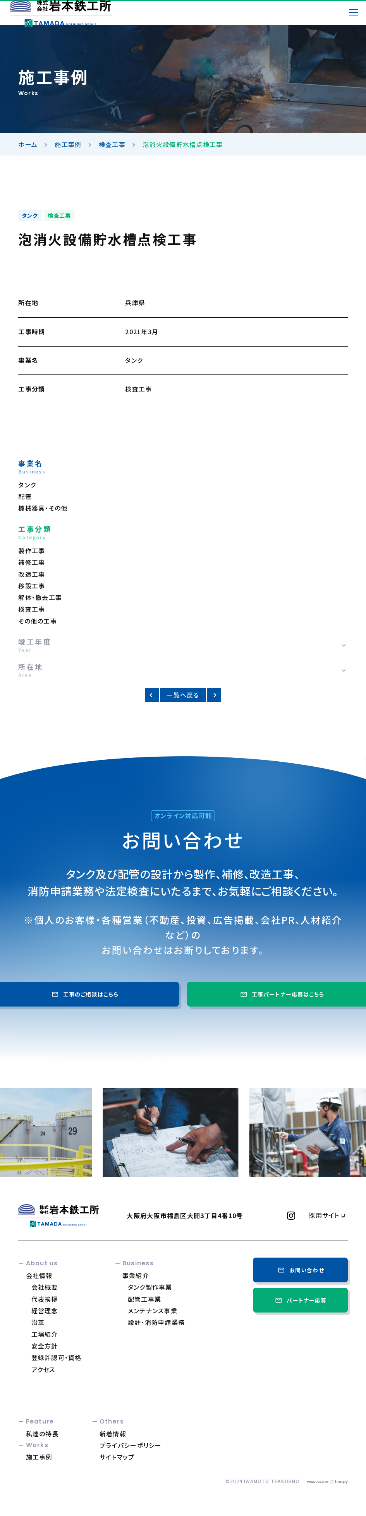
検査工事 (112, 144)
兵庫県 (135, 302)
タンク (30, 215)
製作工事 (31, 550)
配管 (25, 496)
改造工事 (31, 574)
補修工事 (31, 562)
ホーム (28, 144)
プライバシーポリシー (131, 1445)
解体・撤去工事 (40, 597)
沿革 (38, 1322)
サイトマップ (117, 1456)
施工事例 (68, 144)
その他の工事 (37, 621)
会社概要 (44, 1287)
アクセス (43, 1369)
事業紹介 (135, 1275)
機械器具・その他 (42, 508)
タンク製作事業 (150, 1287)
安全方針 (44, 1345)
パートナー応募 (300, 1300)
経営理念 (44, 1310)
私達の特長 (42, 1433)
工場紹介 (44, 1334)
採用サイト (324, 1215)
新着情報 (113, 1433)
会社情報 (39, 1275)
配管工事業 (144, 1299)
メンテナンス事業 (152, 1310)
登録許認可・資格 (56, 1357)
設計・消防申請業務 (156, 1322)
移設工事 (31, 585)
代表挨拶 (44, 1299)
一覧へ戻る (183, 694)
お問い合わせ (300, 1270)
